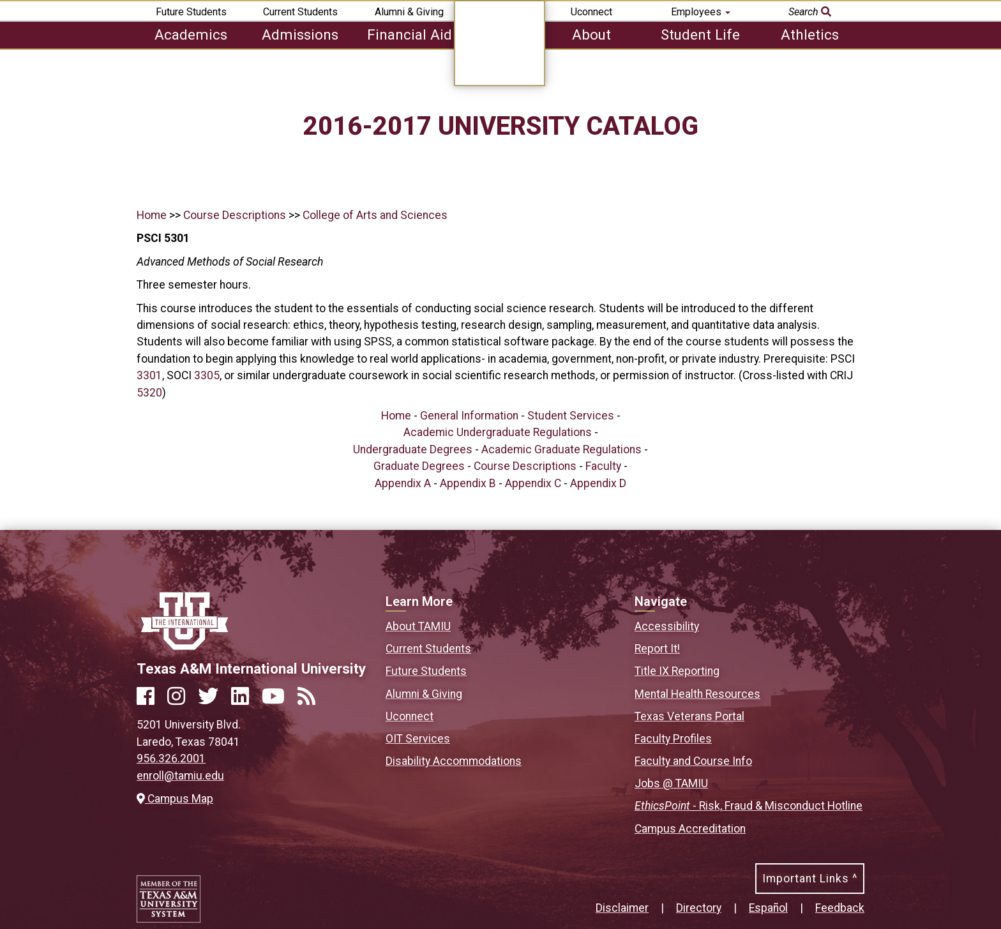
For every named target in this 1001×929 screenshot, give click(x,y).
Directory (698, 908)
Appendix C (533, 483)
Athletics (810, 34)
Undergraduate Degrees (412, 449)
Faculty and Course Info (693, 761)
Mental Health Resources (697, 694)
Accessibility (667, 626)
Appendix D (598, 483)
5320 (149, 392)
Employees (700, 12)
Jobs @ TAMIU (671, 783)
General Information (469, 415)
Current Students (300, 12)
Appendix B (468, 483)
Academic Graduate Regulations (561, 449)
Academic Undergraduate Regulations (497, 432)
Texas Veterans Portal (689, 716)
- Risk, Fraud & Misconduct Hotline (748, 805)
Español (768, 908)
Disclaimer (622, 908)
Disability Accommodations (454, 761)
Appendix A (403, 483)
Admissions (300, 34)
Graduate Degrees (419, 466)
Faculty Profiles (673, 738)
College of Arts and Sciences (375, 215)
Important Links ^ (809, 878)
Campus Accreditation (690, 828)
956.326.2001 (171, 758)
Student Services (570, 415)
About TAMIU (418, 626)
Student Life (700, 34)
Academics (190, 34)
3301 (149, 375)
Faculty (603, 466)
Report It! (657, 648)
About (591, 34)
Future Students (191, 12)
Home (152, 215)
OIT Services (418, 738)
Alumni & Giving (409, 12)
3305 (207, 375)
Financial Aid (409, 34)
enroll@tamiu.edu (180, 775)
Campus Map (175, 798)
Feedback (839, 908)
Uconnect (591, 12)
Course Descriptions (234, 215)
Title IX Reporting (677, 671)
